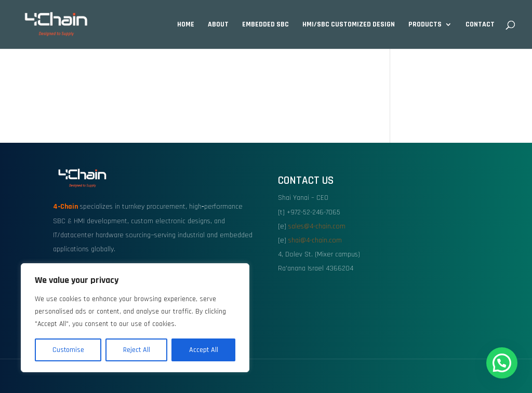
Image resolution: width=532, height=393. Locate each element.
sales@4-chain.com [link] (316, 226)
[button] (501, 362)
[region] (135, 317)
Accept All (203, 350)
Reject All (136, 350)
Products (425, 25)
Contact (480, 25)
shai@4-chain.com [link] (315, 240)
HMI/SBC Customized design (348, 25)
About (218, 25)
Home (185, 25)
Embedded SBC (265, 25)
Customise (68, 350)
